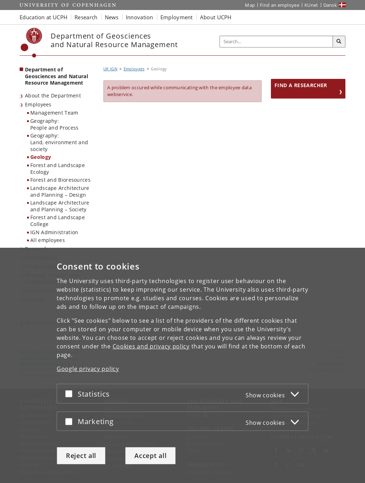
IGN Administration (54, 232)
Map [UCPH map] (250, 5)
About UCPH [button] (216, 17)
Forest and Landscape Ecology (57, 168)
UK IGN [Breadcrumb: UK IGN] (110, 68)
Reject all (81, 455)
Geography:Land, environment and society (59, 142)
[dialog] (182, 365)
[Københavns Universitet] (31, 42)
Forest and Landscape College (57, 220)
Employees (38, 104)
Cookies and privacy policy (151, 346)
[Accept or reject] (70, 393)
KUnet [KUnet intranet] (311, 5)
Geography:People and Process (54, 124)
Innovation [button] (139, 17)
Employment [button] (176, 17)
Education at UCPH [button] (43, 17)
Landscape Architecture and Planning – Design (59, 191)
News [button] (112, 17)
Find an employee (279, 5)
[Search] (339, 42)
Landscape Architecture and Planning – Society (59, 206)
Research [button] (85, 17)
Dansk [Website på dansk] (330, 5)
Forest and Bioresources (60, 179)
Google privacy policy (88, 369)
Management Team (54, 112)
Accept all (150, 455)
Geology (40, 157)
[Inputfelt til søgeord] (276, 41)
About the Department (53, 95)
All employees (47, 240)
